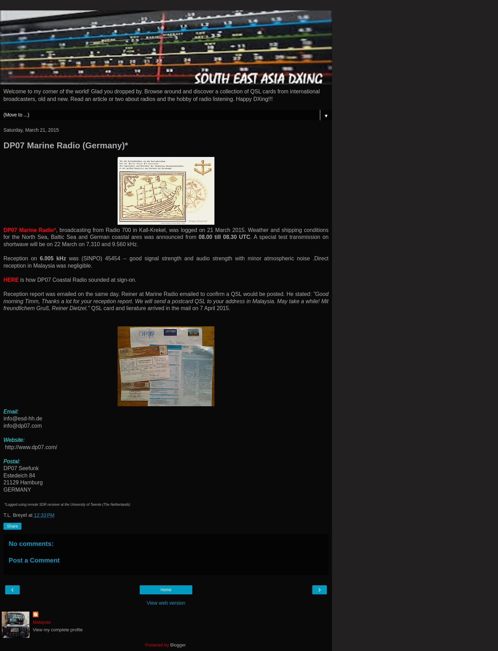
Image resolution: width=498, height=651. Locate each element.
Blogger (177, 645)
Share (12, 526)
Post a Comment (34, 560)
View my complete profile (58, 629)
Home (166, 589)
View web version (166, 603)
